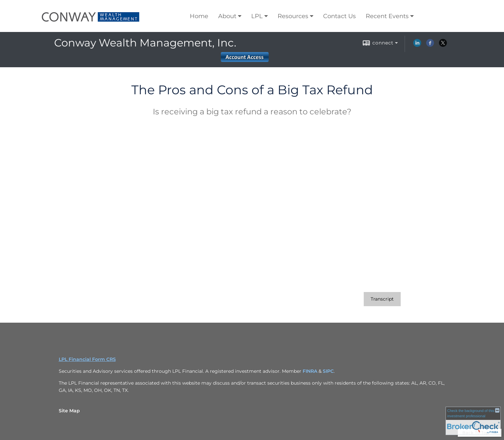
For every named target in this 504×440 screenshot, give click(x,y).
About (227, 16)
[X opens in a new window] (443, 45)
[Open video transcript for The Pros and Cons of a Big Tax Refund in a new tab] (382, 299)
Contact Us (339, 16)
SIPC (328, 371)
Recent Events (387, 16)
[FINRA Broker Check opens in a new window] (473, 420)
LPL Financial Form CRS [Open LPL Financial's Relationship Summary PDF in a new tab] (87, 359)
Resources (293, 16)
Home (199, 16)
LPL (257, 16)
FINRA (311, 371)
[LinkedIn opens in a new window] (417, 45)
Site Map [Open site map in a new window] (69, 411)
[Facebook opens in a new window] (430, 45)
